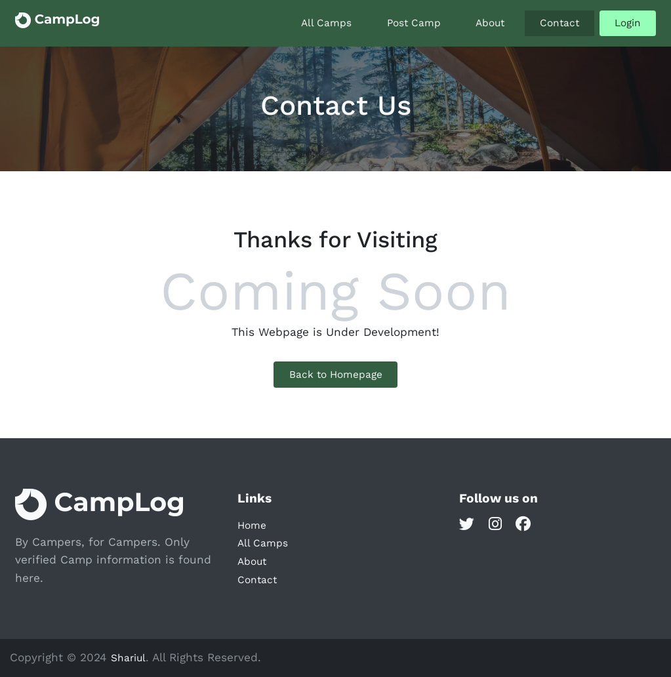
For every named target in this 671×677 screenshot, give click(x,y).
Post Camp (414, 23)
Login (628, 23)
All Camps (326, 23)
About (490, 23)
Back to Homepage (335, 374)
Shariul (128, 658)
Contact (559, 23)
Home (251, 525)
